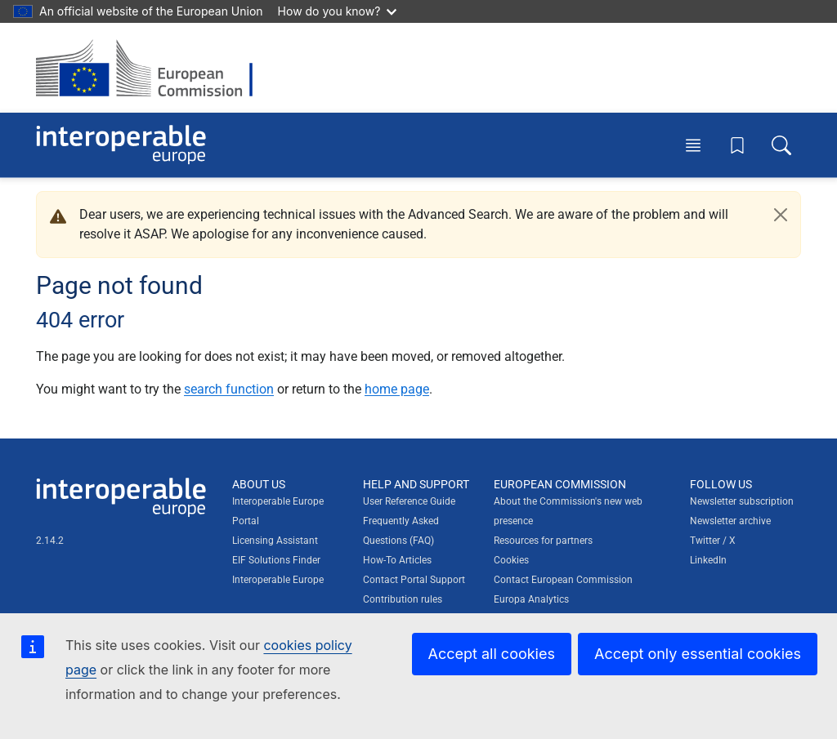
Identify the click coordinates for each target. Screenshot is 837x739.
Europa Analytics (531, 599)
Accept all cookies (491, 653)
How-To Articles (397, 560)
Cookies (511, 560)
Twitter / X (713, 540)
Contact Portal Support (414, 579)
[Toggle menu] (693, 144)
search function (229, 389)
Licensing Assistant (275, 540)
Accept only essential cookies (697, 653)
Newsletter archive (730, 521)
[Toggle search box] (781, 144)
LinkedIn (708, 560)
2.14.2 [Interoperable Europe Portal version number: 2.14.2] (50, 540)
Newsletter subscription (742, 501)
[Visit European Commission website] (152, 68)
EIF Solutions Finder (276, 560)
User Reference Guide (409, 501)
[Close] (780, 215)
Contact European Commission (563, 579)
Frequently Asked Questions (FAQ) (401, 530)
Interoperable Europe (278, 579)
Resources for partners (543, 540)
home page (397, 389)
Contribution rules (402, 599)
